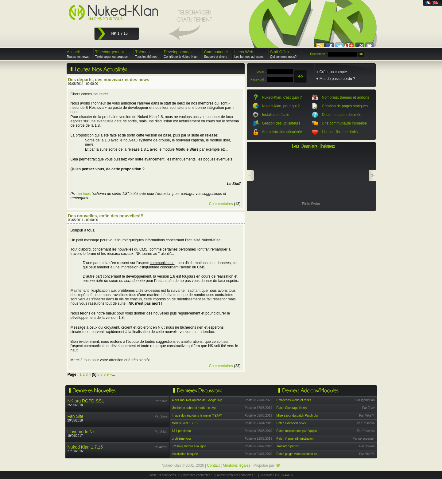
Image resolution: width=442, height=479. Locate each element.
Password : (258, 79)
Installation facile (275, 115)
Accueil (78, 53)
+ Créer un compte (331, 72)
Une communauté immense (344, 123)
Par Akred (160, 447)
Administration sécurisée (282, 132)
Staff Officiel (283, 53)
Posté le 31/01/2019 (258, 454)
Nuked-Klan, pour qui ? (281, 106)
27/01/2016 (85, 449)
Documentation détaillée (342, 115)
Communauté (216, 53)
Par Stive (161, 401)
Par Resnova (366, 423)
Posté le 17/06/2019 (258, 408)
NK (278, 465)
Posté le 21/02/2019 (258, 446)
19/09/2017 (81, 433)
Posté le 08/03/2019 (258, 431)
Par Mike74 (367, 415)
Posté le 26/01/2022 (258, 400)
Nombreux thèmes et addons (345, 97)
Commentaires (221, 204)
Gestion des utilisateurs (281, 123)
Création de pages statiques (345, 106)
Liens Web (249, 53)
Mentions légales (236, 465)
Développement (180, 53)
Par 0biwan (366, 446)
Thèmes (146, 53)
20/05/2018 (75, 418)
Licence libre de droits (340, 132)
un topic (84, 194)
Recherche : (318, 54)
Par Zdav (368, 408)
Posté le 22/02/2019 (258, 438)
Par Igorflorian (365, 400)
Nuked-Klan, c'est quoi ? (282, 97)
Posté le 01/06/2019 (258, 415)
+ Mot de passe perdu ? (335, 79)
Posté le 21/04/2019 (258, 423)
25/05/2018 (86, 402)
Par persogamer (364, 438)
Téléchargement (112, 53)
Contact (213, 465)
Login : (261, 71)
